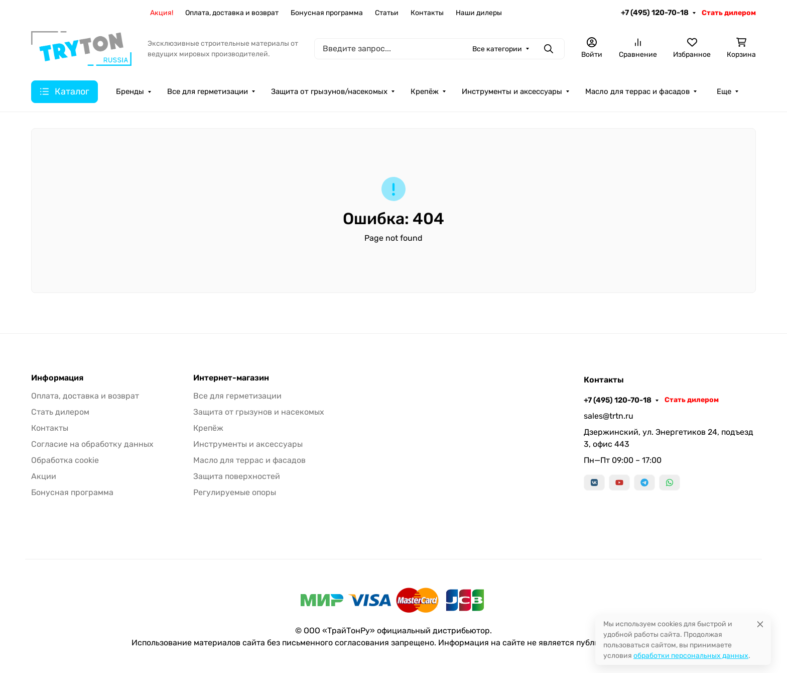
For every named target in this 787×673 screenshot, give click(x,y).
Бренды (130, 91)
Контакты (427, 13)
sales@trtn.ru (608, 416)
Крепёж (425, 91)
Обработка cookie (65, 460)
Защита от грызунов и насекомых (258, 412)
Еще (724, 91)
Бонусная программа (327, 13)
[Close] (760, 624)
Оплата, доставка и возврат (232, 13)
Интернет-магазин (231, 378)
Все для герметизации (207, 91)
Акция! (161, 13)
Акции (43, 476)
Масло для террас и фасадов (637, 91)
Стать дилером (729, 13)
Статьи (387, 13)
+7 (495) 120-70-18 (655, 12)
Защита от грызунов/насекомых (329, 91)
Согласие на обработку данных (92, 444)
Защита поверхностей (236, 476)
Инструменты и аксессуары (512, 91)
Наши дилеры (479, 13)
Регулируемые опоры (234, 492)
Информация (57, 378)
